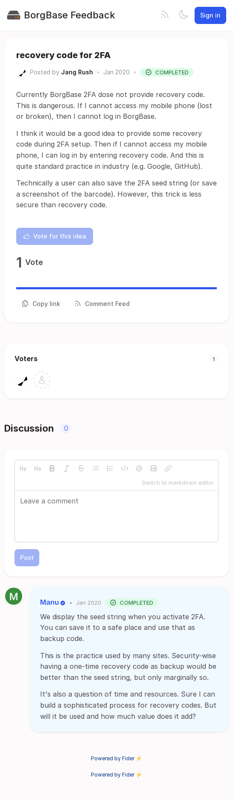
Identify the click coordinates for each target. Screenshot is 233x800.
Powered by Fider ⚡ (116, 758)
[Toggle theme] (183, 15)
